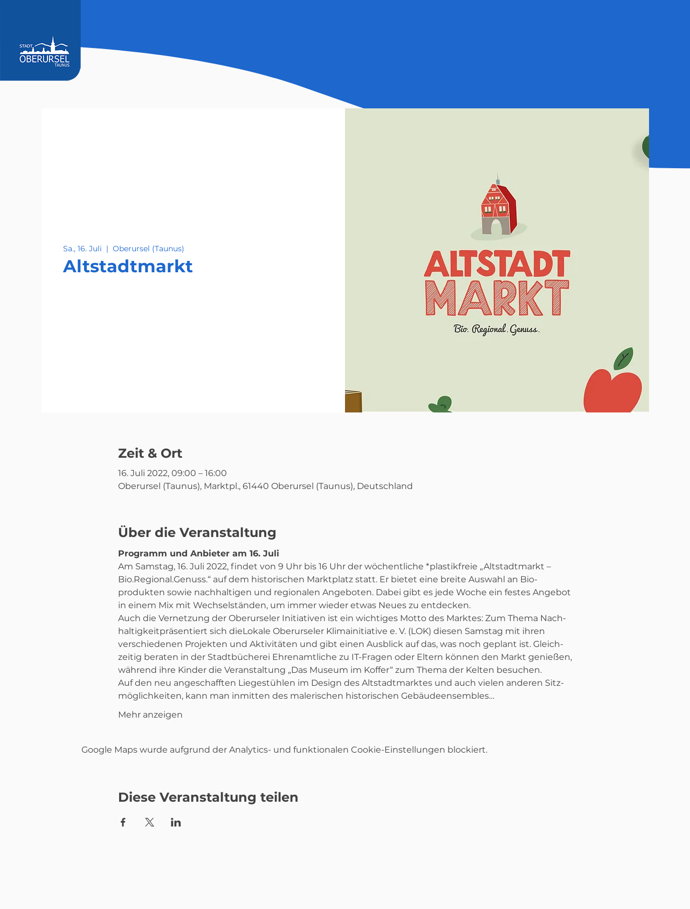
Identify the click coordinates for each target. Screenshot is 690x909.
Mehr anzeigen (150, 715)
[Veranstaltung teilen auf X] (149, 822)
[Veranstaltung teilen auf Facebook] (123, 822)
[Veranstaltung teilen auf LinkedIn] (176, 822)
